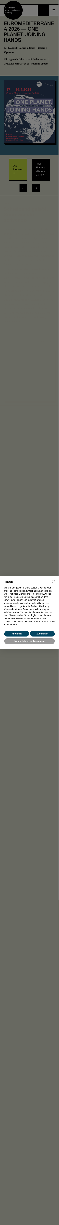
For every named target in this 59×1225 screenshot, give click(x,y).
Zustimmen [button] (42, 633)
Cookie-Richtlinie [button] (22, 597)
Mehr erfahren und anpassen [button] (29, 641)
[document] (29, 603)
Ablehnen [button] (17, 633)
